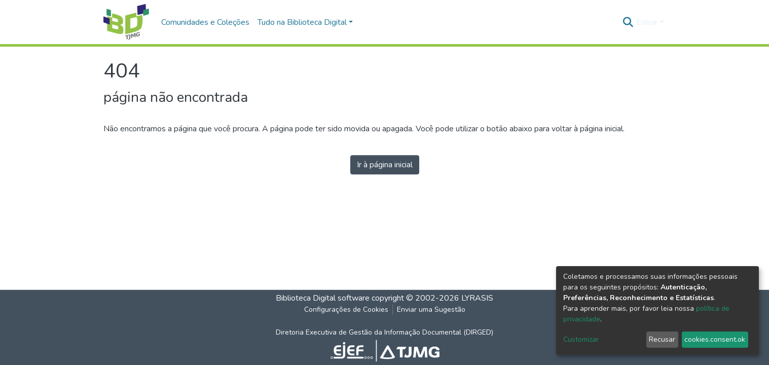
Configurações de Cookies (346, 309)
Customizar (581, 339)
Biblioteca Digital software (323, 298)
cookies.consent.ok (714, 339)
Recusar (662, 339)
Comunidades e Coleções (205, 22)
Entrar (646, 22)
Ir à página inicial (385, 164)
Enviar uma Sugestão (431, 309)
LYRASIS (477, 298)
